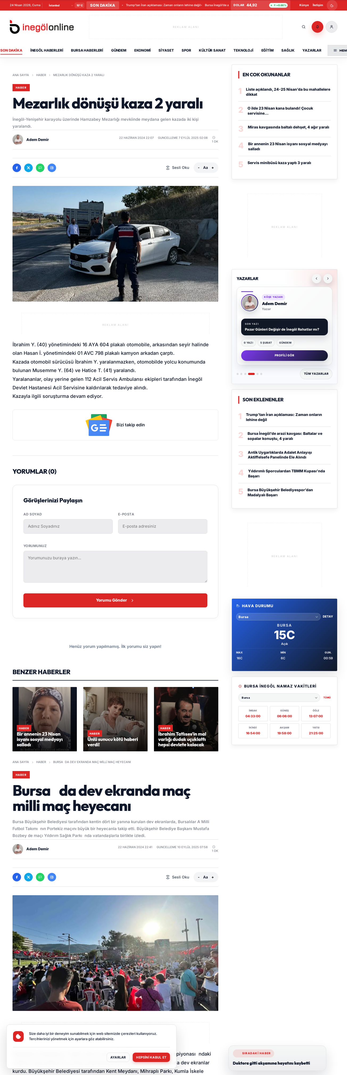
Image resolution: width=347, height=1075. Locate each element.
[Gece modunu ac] (332, 5)
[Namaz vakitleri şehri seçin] (279, 697)
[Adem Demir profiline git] (249, 302)
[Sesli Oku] (177, 167)
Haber (41, 75)
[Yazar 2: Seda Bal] (241, 374)
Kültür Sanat (212, 50)
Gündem (118, 50)
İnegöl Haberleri (46, 50)
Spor (186, 50)
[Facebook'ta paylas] (16, 168)
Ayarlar (115, 1057)
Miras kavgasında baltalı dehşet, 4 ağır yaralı (288, 127)
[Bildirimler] (317, 27)
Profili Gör (285, 355)
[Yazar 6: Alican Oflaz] (261, 374)
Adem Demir (37, 139)
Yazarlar (311, 50)
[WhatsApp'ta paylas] (40, 168)
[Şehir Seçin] (61, 5)
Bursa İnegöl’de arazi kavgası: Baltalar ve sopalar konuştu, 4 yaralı (285, 436)
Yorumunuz (35, 546)
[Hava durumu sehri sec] (278, 616)
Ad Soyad (32, 514)
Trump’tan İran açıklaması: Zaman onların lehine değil (284, 417)
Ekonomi (142, 50)
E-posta (126, 514)
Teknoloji (243, 50)
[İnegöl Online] (42, 27)
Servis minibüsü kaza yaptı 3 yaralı (279, 162)
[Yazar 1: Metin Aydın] (238, 374)
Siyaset (166, 50)
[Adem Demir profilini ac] (17, 139)
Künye (304, 5)
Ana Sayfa (20, 75)
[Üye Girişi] (331, 27)
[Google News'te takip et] (52, 168)
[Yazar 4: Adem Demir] (251, 374)
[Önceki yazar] (316, 278)
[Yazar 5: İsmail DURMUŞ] (257, 374)
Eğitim (267, 50)
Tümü (327, 697)
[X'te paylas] (28, 168)
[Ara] (303, 27)
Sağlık (287, 50)
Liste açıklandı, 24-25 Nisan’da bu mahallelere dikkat (288, 92)
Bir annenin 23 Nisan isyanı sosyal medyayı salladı (288, 146)
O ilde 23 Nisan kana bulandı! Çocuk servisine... (280, 110)
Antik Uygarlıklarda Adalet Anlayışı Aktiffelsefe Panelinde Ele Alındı (280, 455)
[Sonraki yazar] (327, 278)
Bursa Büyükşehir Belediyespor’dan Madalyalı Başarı (171, 5)
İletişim (318, 5)
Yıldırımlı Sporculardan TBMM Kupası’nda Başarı (286, 473)
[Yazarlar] (284, 326)
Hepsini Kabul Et (150, 1057)
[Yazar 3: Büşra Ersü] (245, 374)
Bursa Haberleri (87, 50)
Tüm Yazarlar (316, 374)
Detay (328, 616)
